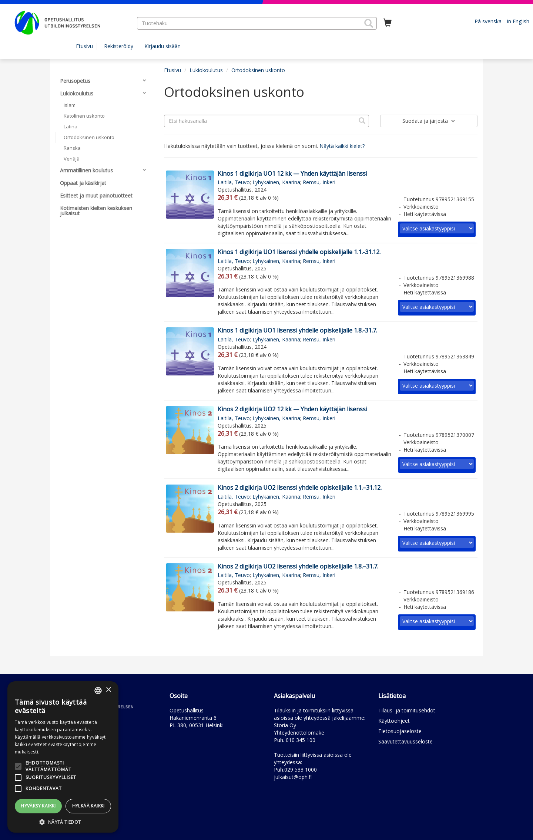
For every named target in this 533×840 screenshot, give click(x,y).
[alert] (62, 757)
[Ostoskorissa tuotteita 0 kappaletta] (388, 23)
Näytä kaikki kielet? (342, 145)
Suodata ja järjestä (428, 120)
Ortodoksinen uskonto (258, 70)
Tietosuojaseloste (400, 731)
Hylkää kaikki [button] (88, 806)
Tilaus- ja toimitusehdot (406, 710)
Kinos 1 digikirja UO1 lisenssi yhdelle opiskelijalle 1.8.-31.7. (297, 330)
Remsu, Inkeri (319, 182)
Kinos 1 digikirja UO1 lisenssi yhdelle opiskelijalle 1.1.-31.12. (299, 252)
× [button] (108, 690)
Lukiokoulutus (206, 70)
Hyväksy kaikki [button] (38, 806)
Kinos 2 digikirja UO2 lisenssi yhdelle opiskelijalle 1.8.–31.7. (298, 566)
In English (518, 21)
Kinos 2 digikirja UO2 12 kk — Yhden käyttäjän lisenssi (292, 409)
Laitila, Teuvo (234, 182)
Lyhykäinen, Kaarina (276, 182)
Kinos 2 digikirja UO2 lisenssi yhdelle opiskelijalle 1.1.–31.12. (300, 487)
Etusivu (84, 46)
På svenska (488, 21)
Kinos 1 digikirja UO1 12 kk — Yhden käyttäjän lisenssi (292, 173)
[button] (368, 23)
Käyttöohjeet (394, 720)
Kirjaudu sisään (162, 46)
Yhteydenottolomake (299, 732)
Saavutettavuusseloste (405, 741)
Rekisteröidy (118, 46)
